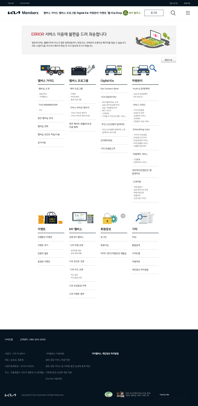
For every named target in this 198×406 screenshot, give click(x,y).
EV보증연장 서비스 (141, 140)
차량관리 (94, 13)
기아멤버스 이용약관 (55, 353)
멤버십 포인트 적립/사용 (49, 134)
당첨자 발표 (43, 253)
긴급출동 (137, 159)
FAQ (134, 237)
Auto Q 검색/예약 (141, 88)
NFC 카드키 (106, 111)
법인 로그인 (174, 3)
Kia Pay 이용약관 (54, 378)
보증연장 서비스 (140, 116)
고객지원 (105, 113)
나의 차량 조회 (76, 245)
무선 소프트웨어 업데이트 (113, 124)
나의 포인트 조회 (76, 261)
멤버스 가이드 (51, 13)
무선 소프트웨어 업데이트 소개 (113, 129)
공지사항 (42, 142)
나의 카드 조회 (76, 269)
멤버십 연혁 (43, 126)
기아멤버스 (43, 97)
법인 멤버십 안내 (45, 118)
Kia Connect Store (110, 88)
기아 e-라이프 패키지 (79, 107)
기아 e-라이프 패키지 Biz (80, 116)
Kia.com (11, 3)
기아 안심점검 (139, 110)
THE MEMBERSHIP (48, 105)
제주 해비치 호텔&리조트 (82, 127)
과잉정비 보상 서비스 (142, 121)
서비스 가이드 (139, 105)
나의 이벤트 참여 (76, 294)
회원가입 (187, 3)
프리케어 (137, 119)
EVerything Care (141, 129)
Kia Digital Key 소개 (110, 102)
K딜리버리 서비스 (140, 162)
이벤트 (102, 13)
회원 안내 (43, 94)
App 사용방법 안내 (109, 108)
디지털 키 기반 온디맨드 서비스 (114, 116)
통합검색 (136, 245)
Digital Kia (82, 13)
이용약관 (136, 261)
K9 (40, 110)
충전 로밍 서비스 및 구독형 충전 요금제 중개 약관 (68, 366)
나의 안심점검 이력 (77, 285)
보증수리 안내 (139, 113)
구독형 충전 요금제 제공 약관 (59, 372)
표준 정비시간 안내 (141, 190)
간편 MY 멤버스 (76, 237)
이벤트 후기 (43, 245)
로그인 (154, 12)
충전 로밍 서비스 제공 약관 (58, 360)
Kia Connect (25, 3)
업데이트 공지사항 (109, 132)
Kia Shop (116, 13)
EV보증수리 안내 (140, 137)
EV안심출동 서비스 (141, 143)
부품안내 (137, 195)
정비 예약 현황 (76, 253)
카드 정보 (74, 275)
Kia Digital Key (109, 97)
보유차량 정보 (76, 250)
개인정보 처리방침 (140, 269)
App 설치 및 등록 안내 (110, 105)
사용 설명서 (138, 187)
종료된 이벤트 (44, 261)
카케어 (73, 94)
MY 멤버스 (135, 13)
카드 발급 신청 (76, 278)
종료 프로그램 (76, 100)
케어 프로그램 (76, 88)
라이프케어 (75, 97)
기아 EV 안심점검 (140, 135)
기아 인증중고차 (108, 148)
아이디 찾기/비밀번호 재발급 (113, 253)
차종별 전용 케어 (140, 146)
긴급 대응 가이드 (140, 198)
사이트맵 (136, 253)
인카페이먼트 (107, 140)
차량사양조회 (139, 193)
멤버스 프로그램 (67, 13)
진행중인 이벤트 (45, 237)
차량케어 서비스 (140, 154)
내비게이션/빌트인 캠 (145, 173)
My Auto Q (138, 97)
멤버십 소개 (44, 88)
